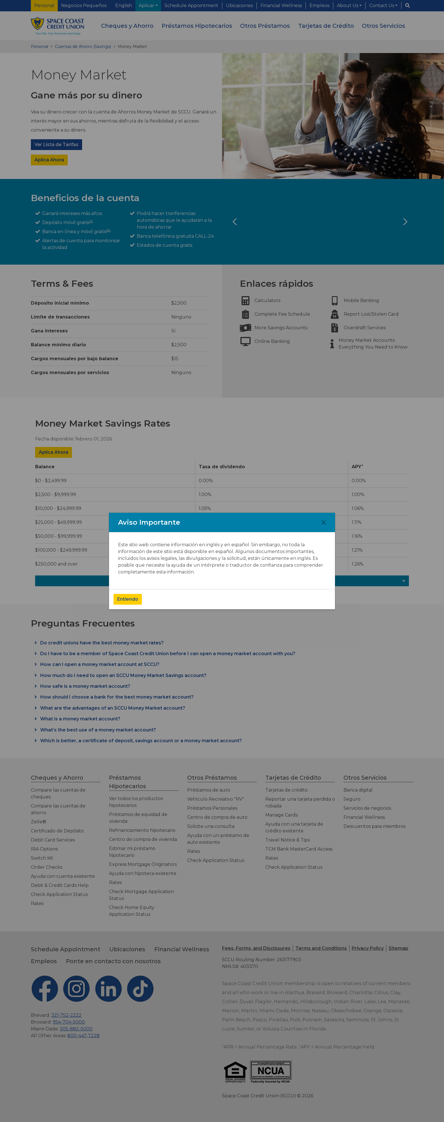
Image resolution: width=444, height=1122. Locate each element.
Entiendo (127, 599)
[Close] (323, 522)
